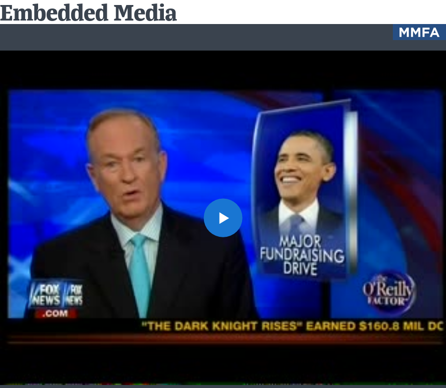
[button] (223, 217)
